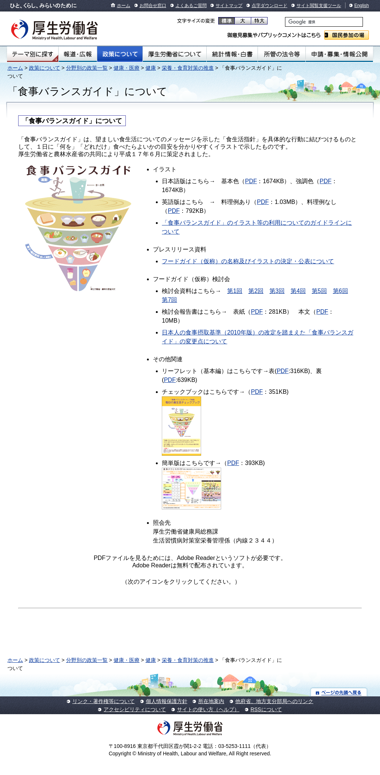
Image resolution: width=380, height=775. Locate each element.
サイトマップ (229, 5)
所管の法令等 (281, 54)
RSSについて (266, 709)
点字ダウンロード (269, 5)
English (361, 5)
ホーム (123, 5)
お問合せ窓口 (153, 5)
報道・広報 (78, 54)
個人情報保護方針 (166, 701)
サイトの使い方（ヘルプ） (208, 709)
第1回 (234, 291)
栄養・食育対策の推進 (188, 68)
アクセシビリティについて (135, 709)
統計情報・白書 (232, 54)
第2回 (255, 291)
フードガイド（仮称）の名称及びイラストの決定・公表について (248, 261)
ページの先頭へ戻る (339, 692)
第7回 (169, 300)
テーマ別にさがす (32, 54)
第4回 (298, 291)
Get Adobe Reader (264, 584)
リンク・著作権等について (103, 701)
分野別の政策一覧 (87, 68)
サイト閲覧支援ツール (319, 5)
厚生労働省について (175, 54)
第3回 (277, 291)
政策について (119, 54)
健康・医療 (127, 68)
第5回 (319, 291)
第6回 (340, 291)
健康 (150, 68)
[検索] (324, 21)
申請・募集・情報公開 (339, 54)
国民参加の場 (346, 35)
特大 (259, 20)
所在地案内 (211, 701)
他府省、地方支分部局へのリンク (274, 701)
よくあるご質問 (191, 5)
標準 (227, 20)
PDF (251, 181)
